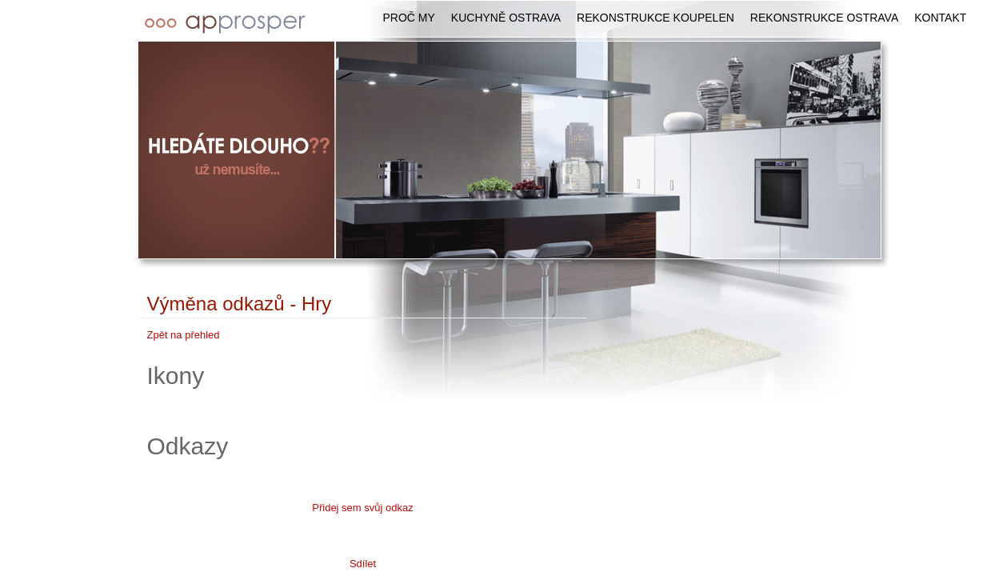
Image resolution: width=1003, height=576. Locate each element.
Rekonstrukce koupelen (655, 17)
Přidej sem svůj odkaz (362, 508)
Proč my (409, 17)
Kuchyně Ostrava (506, 17)
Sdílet (363, 564)
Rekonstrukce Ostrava (824, 17)
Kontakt (940, 17)
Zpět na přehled (183, 335)
